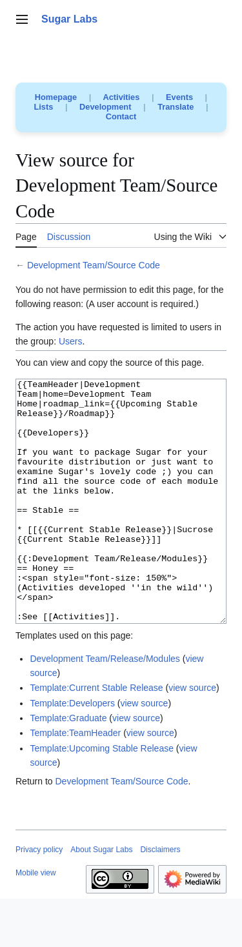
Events (179, 97)
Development (105, 107)
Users (71, 341)
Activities (121, 97)
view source (192, 736)
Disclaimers (160, 897)
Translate (175, 107)
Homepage (56, 97)
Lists (44, 107)
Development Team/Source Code (93, 265)
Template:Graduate (68, 766)
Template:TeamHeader (75, 781)
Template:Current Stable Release (96, 736)
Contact (121, 116)
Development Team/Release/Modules (104, 707)
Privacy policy (39, 897)
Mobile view (35, 921)
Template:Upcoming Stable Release (102, 797)
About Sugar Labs (101, 897)
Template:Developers (72, 751)
